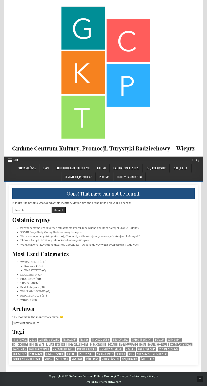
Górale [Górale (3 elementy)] (112, 344)
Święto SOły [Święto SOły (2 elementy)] (147, 359)
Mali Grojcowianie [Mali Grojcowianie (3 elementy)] (39, 349)
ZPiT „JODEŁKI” (180, 168)
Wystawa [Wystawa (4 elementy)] (77, 359)
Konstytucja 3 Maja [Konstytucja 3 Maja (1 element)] (180, 344)
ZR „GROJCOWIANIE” (156, 168)
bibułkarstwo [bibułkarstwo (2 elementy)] (120, 340)
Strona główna (27, 168)
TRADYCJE (27, 282)
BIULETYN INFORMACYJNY (129, 177)
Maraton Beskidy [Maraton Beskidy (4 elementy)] (86, 349)
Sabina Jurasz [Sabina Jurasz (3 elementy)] (105, 354)
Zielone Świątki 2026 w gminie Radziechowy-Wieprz (54, 240)
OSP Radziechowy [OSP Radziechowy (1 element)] (168, 349)
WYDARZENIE (29, 261)
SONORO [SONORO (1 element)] (120, 354)
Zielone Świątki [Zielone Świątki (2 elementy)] (110, 359)
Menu (16, 160)
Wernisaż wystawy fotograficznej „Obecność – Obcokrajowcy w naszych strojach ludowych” (80, 236)
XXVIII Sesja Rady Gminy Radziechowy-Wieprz (51, 232)
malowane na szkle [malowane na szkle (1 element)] (63, 349)
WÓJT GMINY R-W (32, 291)
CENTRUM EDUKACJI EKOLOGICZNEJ (73, 168)
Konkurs (30, 266)
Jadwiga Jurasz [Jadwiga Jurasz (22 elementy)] (128, 344)
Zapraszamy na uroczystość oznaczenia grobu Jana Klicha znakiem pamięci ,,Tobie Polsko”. (79, 227)
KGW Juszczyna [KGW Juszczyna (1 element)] (157, 344)
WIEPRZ (25, 299)
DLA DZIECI (28, 274)
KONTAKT (101, 168)
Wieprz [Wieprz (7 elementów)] (49, 359)
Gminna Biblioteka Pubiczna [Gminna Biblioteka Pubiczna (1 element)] (71, 344)
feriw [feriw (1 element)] (50, 344)
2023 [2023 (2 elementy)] (33, 340)
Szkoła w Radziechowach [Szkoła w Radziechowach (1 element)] (27, 359)
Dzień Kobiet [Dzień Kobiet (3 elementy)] (20, 344)
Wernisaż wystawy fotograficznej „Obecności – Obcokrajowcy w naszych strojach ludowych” (80, 244)
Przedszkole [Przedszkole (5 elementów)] (86, 354)
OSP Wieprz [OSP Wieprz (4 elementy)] (19, 354)
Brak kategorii (29, 287)
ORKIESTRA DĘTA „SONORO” (78, 177)
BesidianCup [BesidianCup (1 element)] (69, 340)
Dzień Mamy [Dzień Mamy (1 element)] (37, 344)
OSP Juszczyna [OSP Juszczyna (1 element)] (146, 349)
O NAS (46, 168)
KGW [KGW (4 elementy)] (142, 344)
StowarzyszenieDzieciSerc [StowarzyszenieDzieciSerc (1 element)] (152, 354)
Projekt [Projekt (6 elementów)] (71, 354)
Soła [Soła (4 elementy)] (131, 354)
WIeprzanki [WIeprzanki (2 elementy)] (62, 359)
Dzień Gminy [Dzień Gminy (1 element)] (174, 340)
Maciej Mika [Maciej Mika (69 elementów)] (19, 349)
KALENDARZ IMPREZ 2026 (126, 168)
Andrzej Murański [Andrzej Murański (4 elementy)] (49, 340)
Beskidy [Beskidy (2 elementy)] (84, 340)
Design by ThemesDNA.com (103, 382)
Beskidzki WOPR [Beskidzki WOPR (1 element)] (100, 340)
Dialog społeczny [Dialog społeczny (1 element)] (142, 340)
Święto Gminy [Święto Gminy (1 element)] (129, 359)
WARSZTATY (32, 270)
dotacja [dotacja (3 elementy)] (159, 340)
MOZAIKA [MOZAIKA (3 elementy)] (130, 349)
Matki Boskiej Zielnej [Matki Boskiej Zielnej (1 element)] (111, 349)
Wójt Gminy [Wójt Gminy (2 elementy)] (92, 359)
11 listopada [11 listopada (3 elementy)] (19, 340)
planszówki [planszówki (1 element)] (36, 354)
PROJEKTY (104, 177)
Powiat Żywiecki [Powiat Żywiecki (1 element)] (54, 354)
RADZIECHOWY (30, 295)
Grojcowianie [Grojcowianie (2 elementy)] (98, 344)
